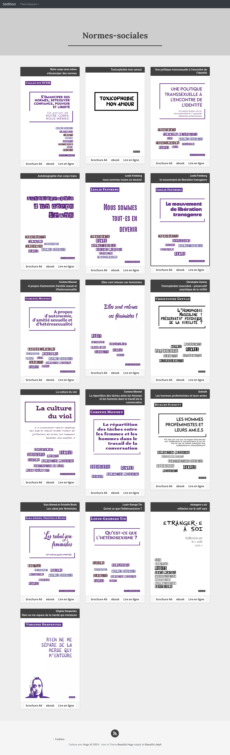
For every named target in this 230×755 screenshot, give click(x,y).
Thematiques (28, 4)
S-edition (60, 739)
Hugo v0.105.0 (91, 744)
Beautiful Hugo (125, 744)
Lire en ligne (66, 164)
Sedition (9, 4)
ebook (50, 164)
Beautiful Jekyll (153, 744)
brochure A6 (34, 164)
